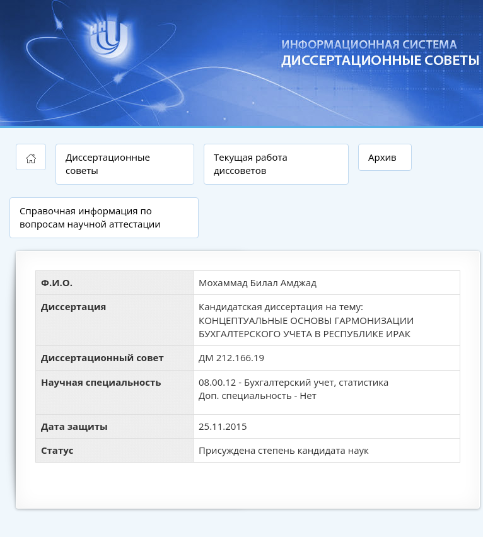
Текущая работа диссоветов (251, 163)
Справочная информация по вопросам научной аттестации (90, 217)
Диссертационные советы (108, 163)
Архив (382, 157)
